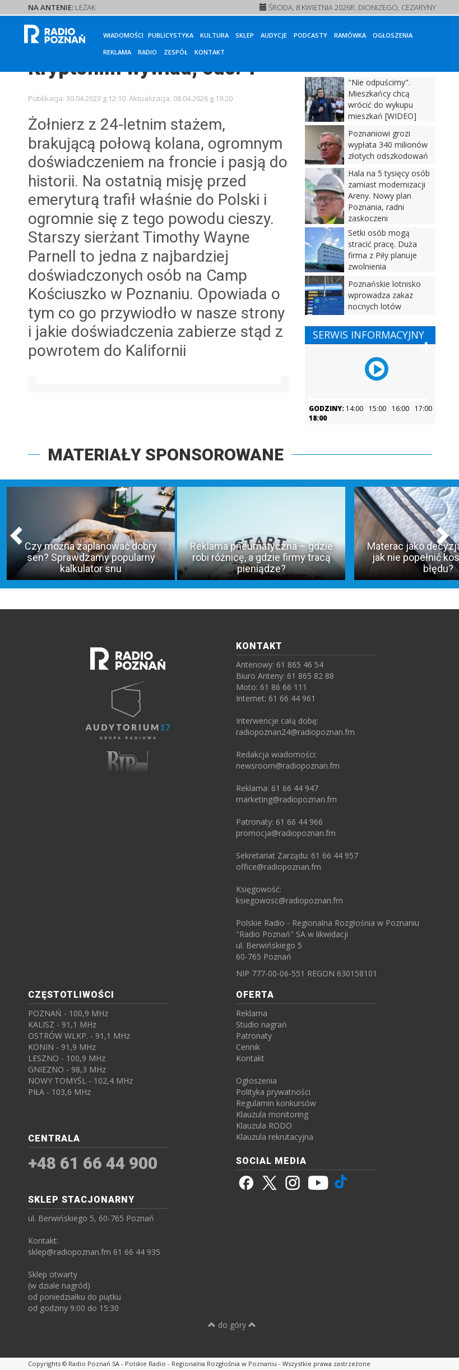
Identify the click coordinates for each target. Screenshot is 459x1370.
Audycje (274, 35)
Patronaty (254, 1035)
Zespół (176, 52)
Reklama (117, 52)
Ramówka (350, 35)
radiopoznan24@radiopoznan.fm (295, 732)
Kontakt (209, 52)
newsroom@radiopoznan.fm (288, 765)
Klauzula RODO (264, 1125)
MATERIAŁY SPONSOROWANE (166, 454)
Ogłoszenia (392, 35)
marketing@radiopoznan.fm (286, 799)
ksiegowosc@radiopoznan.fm (289, 900)
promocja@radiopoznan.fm (286, 833)
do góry (232, 1324)
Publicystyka (170, 35)
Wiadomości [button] (123, 35)
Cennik (248, 1047)
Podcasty (310, 35)
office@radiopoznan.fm (278, 866)
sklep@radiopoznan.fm (69, 1251)
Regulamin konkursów (276, 1103)
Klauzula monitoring (272, 1114)
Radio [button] (147, 52)
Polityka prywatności (273, 1091)
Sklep (244, 35)
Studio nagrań (261, 1024)
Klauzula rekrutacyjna (274, 1136)
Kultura (214, 35)
